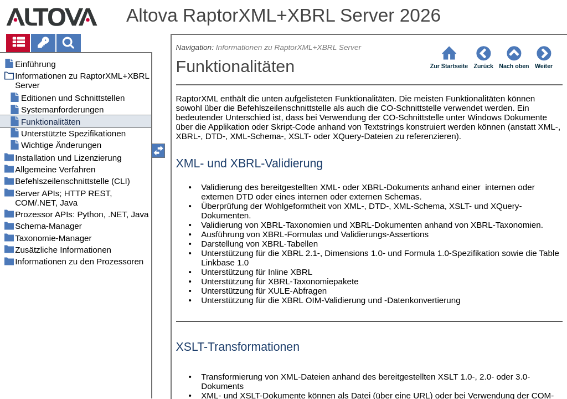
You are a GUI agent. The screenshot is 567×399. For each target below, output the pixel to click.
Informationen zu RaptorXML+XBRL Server (288, 47)
